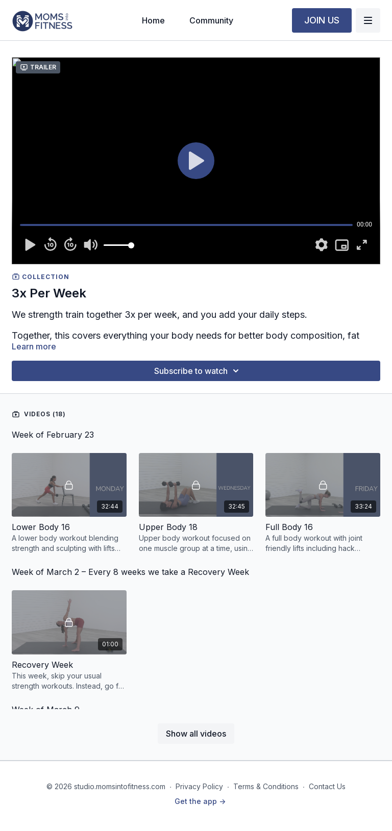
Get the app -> (200, 801)
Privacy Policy (199, 786)
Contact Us (327, 786)
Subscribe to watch (198, 371)
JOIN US (321, 20)
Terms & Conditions (266, 786)
